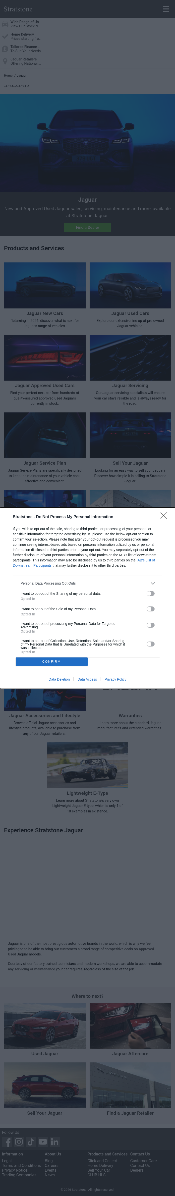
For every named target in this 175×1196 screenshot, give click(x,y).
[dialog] (87, 598)
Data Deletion (59, 679)
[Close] (165, 517)
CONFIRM (51, 661)
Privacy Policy (115, 679)
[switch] (151, 593)
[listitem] (88, 583)
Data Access (87, 679)
